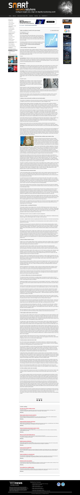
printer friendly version (54, 30)
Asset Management (11, 29)
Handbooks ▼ (44, 15)
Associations (10, 30)
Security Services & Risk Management (12, 47)
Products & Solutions (12, 45)
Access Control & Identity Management (12, 26)
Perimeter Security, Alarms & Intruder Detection (13, 42)
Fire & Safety (10, 35)
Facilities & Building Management (11, 34)
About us (14, 15)
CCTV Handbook (21, 25)
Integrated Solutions (11, 39)
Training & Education (12, 51)
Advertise (36, 15)
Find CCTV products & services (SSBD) (31, 25)
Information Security (11, 36)
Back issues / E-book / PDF (23, 15)
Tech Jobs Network (11, 23)
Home (10, 15)
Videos (10, 52)
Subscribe (31, 15)
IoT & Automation (11, 40)
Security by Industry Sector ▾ (13, 54)
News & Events (11, 24)
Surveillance (10, 50)
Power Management (11, 44)
